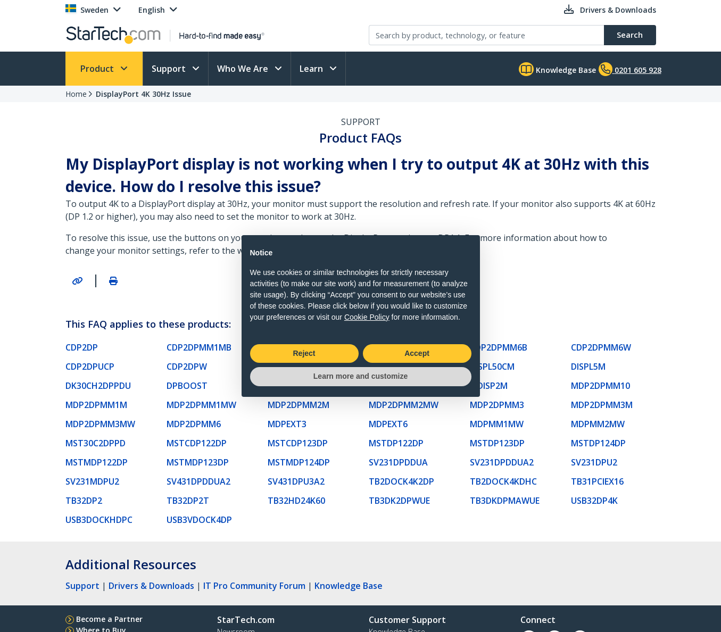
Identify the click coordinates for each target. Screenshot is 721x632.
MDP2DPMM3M (602, 405)
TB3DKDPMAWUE (505, 500)
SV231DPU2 (594, 462)
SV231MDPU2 (92, 481)
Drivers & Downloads (151, 586)
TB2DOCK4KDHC (503, 481)
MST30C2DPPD (95, 443)
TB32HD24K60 (296, 500)
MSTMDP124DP (299, 462)
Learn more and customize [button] (360, 376)
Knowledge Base (557, 69)
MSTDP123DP (497, 443)
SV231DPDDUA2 (502, 462)
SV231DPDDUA (398, 462)
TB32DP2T (188, 500)
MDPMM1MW (497, 424)
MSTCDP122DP (197, 443)
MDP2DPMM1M (96, 405)
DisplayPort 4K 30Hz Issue (143, 94)
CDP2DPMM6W (601, 347)
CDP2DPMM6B (498, 347)
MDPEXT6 (388, 424)
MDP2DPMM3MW (100, 424)
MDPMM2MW (598, 424)
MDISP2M (489, 386)
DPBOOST (187, 386)
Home (76, 94)
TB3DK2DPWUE (399, 500)
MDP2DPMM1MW (201, 405)
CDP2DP (81, 347)
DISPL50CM (492, 366)
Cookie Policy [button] (366, 317)
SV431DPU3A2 (296, 481)
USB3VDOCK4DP (199, 520)
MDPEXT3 (287, 424)
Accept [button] (416, 353)
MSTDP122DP (396, 443)
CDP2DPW (187, 366)
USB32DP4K (594, 500)
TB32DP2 (83, 500)
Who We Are (243, 68)
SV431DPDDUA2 (198, 481)
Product (98, 68)
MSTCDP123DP (298, 443)
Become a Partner (109, 619)
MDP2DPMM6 (194, 424)
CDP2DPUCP (89, 366)
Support (170, 68)
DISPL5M (588, 366)
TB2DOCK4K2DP (401, 481)
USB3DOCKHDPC (98, 520)
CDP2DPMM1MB (199, 347)
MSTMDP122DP (96, 462)
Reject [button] (304, 353)
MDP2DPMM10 (600, 386)
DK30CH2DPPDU (98, 386)
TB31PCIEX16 (597, 481)
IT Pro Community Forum (254, 586)
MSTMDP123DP (198, 462)
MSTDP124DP (598, 443)
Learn (312, 68)
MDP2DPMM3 (497, 405)
